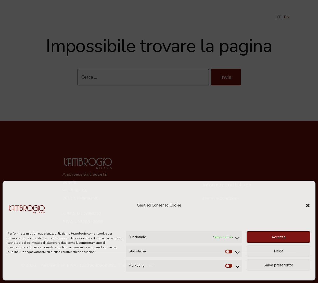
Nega (278, 251)
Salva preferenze (278, 265)
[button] (307, 205)
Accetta (278, 237)
